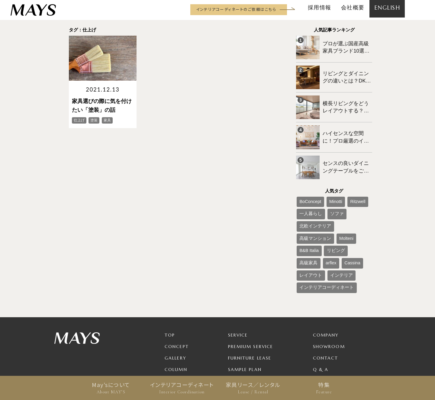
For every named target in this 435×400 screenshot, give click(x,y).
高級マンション (311, 200)
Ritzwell (345, 181)
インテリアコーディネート (182, 388)
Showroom (329, 288)
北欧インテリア (352, 191)
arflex (344, 210)
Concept (177, 288)
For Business (245, 345)
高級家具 (326, 210)
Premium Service (250, 288)
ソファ (328, 191)
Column (176, 311)
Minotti (327, 181)
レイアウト (307, 220)
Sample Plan (245, 311)
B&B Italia (355, 200)
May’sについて (111, 388)
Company (326, 276)
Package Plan (247, 322)
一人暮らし (307, 191)
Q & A (321, 311)
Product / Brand (252, 334)
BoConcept (307, 181)
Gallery (175, 299)
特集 (323, 388)
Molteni (336, 200)
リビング (305, 210)
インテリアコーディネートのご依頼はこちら (236, 9)
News (172, 322)
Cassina (360, 210)
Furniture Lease (250, 299)
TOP (170, 276)
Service (238, 276)
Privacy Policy (333, 322)
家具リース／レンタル (253, 388)
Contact (325, 299)
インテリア (332, 220)
